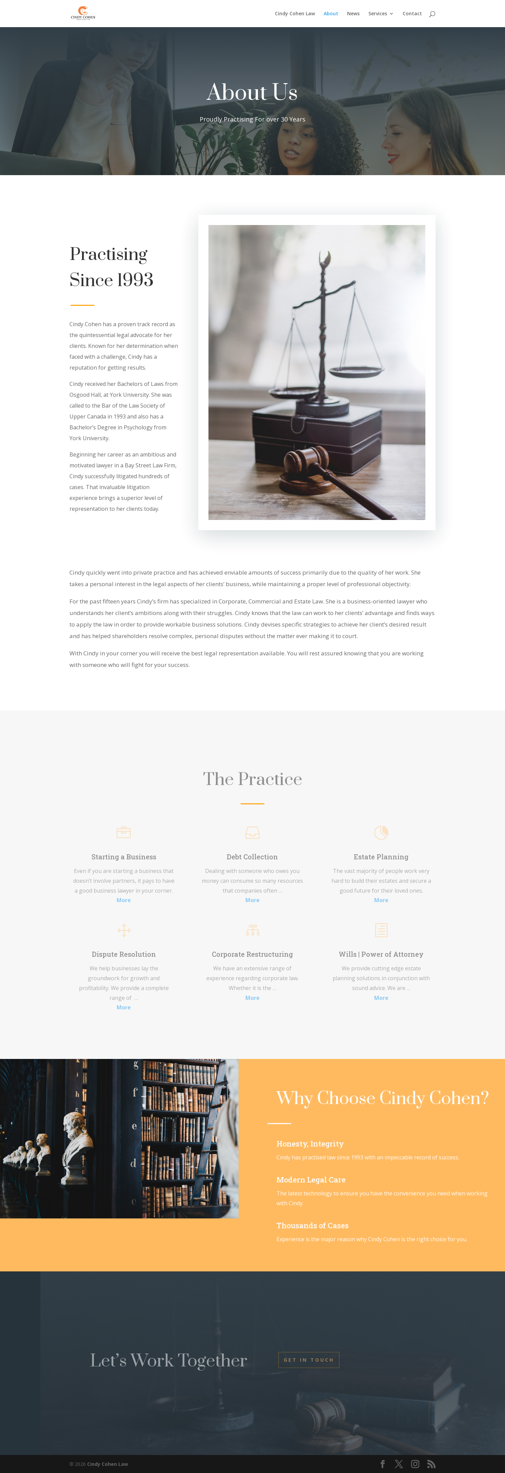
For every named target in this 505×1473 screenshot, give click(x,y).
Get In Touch (309, 1360)
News (353, 14)
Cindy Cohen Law (295, 14)
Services (377, 14)
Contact (412, 14)
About (331, 14)
